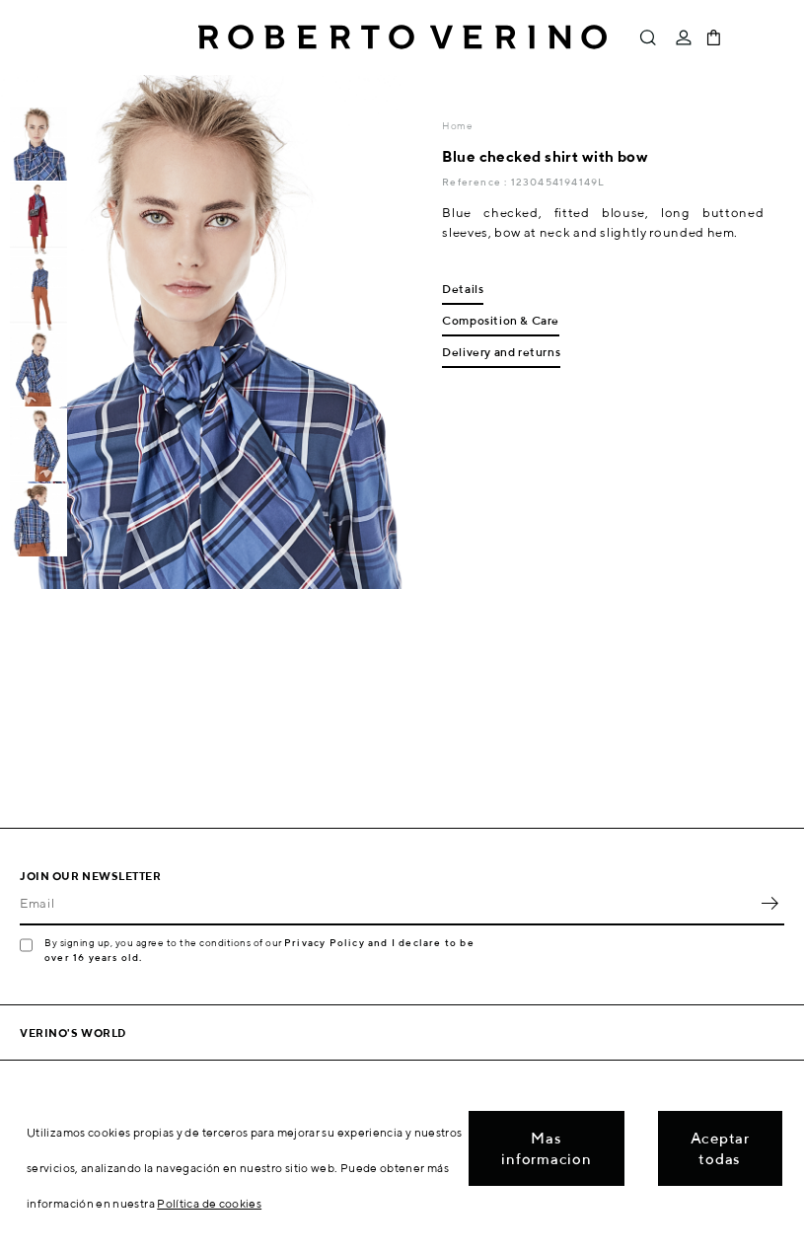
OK (769, 903)
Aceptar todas (720, 1148)
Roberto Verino (402, 37)
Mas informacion (546, 1148)
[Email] (387, 903)
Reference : (476, 181)
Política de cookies (209, 1203)
